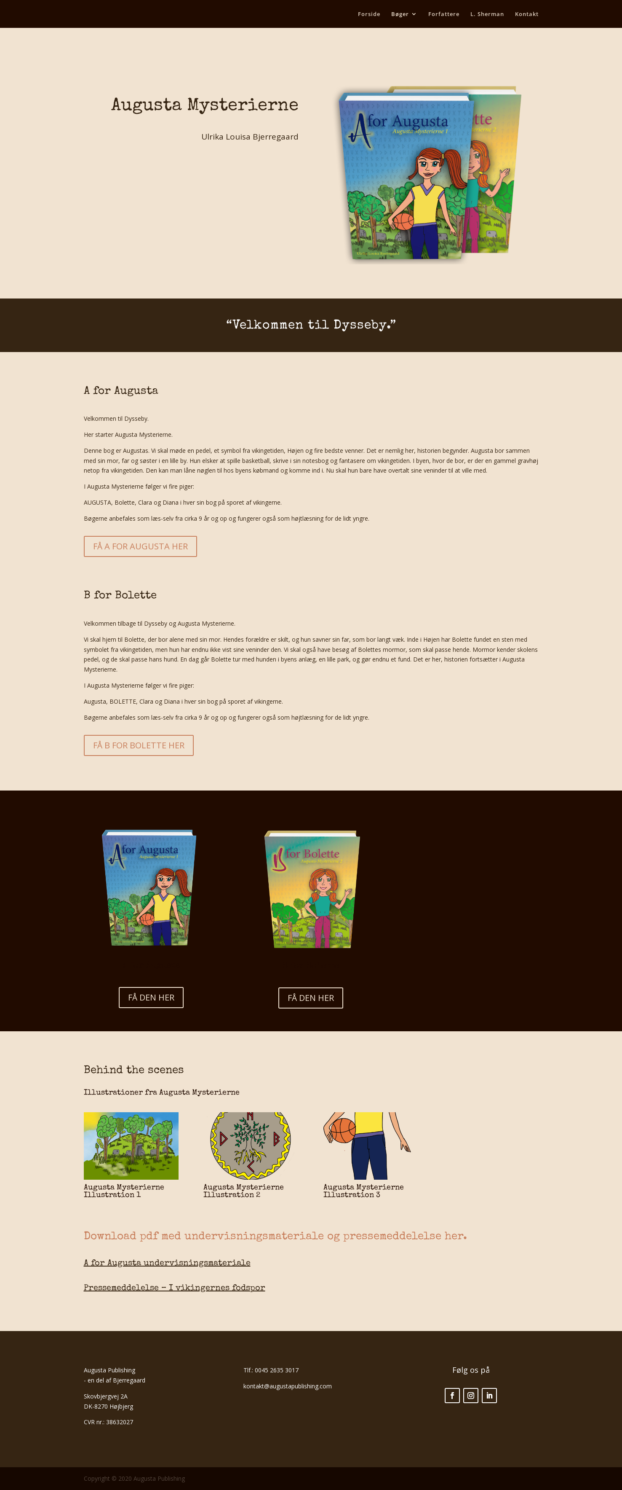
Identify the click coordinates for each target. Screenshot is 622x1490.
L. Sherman (487, 14)
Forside (369, 14)
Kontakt (527, 14)
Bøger (400, 14)
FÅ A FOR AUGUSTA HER (140, 546)
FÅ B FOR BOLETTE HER (138, 745)
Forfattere (443, 14)
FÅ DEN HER (151, 997)
